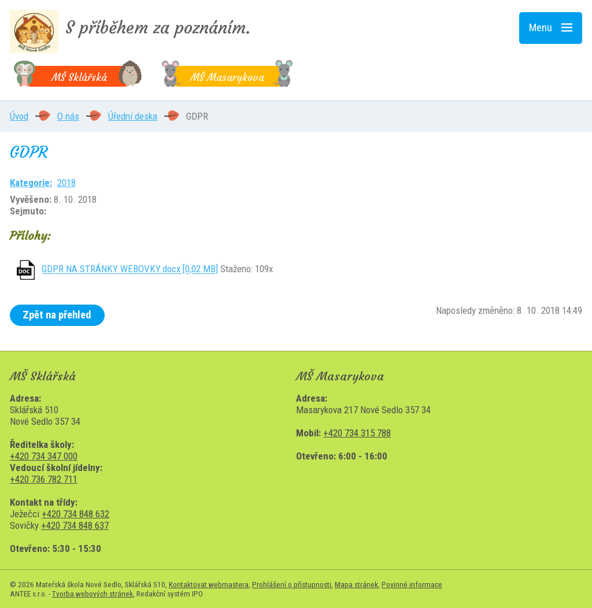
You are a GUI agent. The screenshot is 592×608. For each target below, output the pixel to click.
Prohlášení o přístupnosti (291, 584)
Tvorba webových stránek (92, 593)
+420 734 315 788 (357, 433)
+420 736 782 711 (43, 479)
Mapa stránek (356, 584)
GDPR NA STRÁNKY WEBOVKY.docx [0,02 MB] (130, 269)
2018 (66, 182)
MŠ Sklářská (79, 77)
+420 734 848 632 (75, 514)
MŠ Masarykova (227, 77)
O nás (68, 116)
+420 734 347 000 (43, 456)
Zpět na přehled (57, 315)
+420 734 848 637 (75, 525)
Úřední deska (132, 116)
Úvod (19, 116)
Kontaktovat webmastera (209, 584)
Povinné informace (412, 584)
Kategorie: (31, 182)
